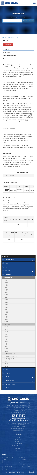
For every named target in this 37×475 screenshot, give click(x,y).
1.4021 (6, 346)
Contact (17, 448)
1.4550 (6, 282)
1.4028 (6, 341)
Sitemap (17, 450)
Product (3, 37)
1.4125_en (7, 324)
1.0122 (6, 366)
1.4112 (6, 329)
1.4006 (6, 351)
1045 (6, 361)
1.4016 (6, 349)
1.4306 (6, 317)
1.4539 (6, 292)
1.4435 (6, 297)
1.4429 (6, 300)
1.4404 (6, 307)
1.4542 (6, 287)
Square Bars (10, 37)
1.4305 (6, 319)
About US (18, 439)
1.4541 (6, 290)
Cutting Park (18, 444)
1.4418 (6, 302)
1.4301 (6, 322)
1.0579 (6, 364)
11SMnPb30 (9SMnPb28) (11, 356)
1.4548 (6, 285)
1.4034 (6, 336)
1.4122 (6, 327)
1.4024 (6, 344)
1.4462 (6, 295)
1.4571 (6, 280)
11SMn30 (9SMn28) (9, 359)
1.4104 (6, 332)
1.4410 (6, 305)
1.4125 (16, 37)
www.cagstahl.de (18, 430)
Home (18, 437)
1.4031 (6, 339)
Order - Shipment (17, 446)
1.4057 (6, 334)
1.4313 (6, 312)
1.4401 (6, 309)
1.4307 (6, 314)
